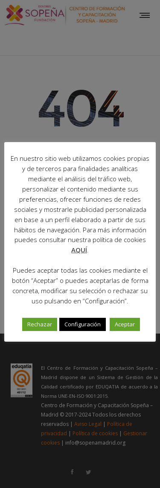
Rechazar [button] (39, 324)
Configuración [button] (82, 324)
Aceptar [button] (125, 324)
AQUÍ (79, 249)
